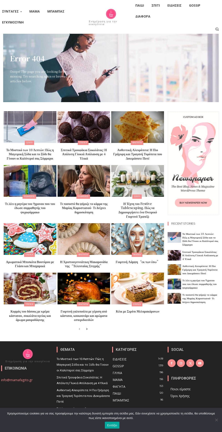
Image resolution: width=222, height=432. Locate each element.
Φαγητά (137, 142)
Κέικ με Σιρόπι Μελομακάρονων (137, 301)
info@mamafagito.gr (17, 369)
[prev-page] (79, 319)
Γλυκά (83, 142)
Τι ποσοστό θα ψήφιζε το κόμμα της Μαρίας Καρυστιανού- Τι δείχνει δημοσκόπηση (83, 205)
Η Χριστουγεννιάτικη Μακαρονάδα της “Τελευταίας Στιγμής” (84, 255)
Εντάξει (112, 425)
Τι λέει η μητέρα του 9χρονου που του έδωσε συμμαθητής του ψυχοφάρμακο (30, 203)
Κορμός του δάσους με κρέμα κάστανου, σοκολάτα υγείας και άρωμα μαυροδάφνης (30, 305)
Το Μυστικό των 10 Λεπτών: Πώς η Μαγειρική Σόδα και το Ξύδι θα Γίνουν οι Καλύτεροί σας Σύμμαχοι (30, 153)
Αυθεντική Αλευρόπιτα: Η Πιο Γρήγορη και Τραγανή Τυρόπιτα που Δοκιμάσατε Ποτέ (138, 153)
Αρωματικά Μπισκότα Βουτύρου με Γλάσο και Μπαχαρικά (30, 255)
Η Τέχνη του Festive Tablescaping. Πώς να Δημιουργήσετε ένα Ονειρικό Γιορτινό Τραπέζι (137, 205)
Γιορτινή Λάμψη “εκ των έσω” (138, 253)
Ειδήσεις (29, 194)
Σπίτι (29, 142)
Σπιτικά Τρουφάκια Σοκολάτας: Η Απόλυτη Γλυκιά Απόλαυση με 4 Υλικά (83, 151)
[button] (217, 29)
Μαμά (137, 246)
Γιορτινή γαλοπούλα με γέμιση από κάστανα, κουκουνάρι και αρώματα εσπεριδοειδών (84, 305)
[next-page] (87, 319)
